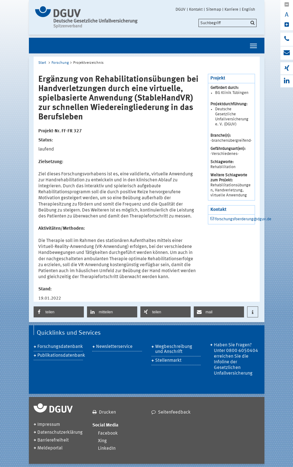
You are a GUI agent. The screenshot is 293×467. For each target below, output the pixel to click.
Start (42, 63)
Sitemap (213, 9)
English (248, 9)
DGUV (181, 9)
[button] (59, 311)
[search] (227, 23)
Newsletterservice (114, 346)
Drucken (107, 412)
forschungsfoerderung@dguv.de (243, 219)
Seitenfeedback (174, 412)
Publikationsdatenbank (60, 355)
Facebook (108, 433)
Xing (102, 441)
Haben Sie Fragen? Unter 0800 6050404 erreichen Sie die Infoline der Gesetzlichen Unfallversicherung (236, 359)
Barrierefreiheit (53, 440)
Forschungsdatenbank (60, 346)
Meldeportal (49, 448)
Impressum (48, 424)
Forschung (60, 63)
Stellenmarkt (168, 360)
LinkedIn (107, 448)
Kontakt (196, 9)
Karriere (231, 9)
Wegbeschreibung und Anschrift (173, 349)
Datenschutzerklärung (60, 432)
